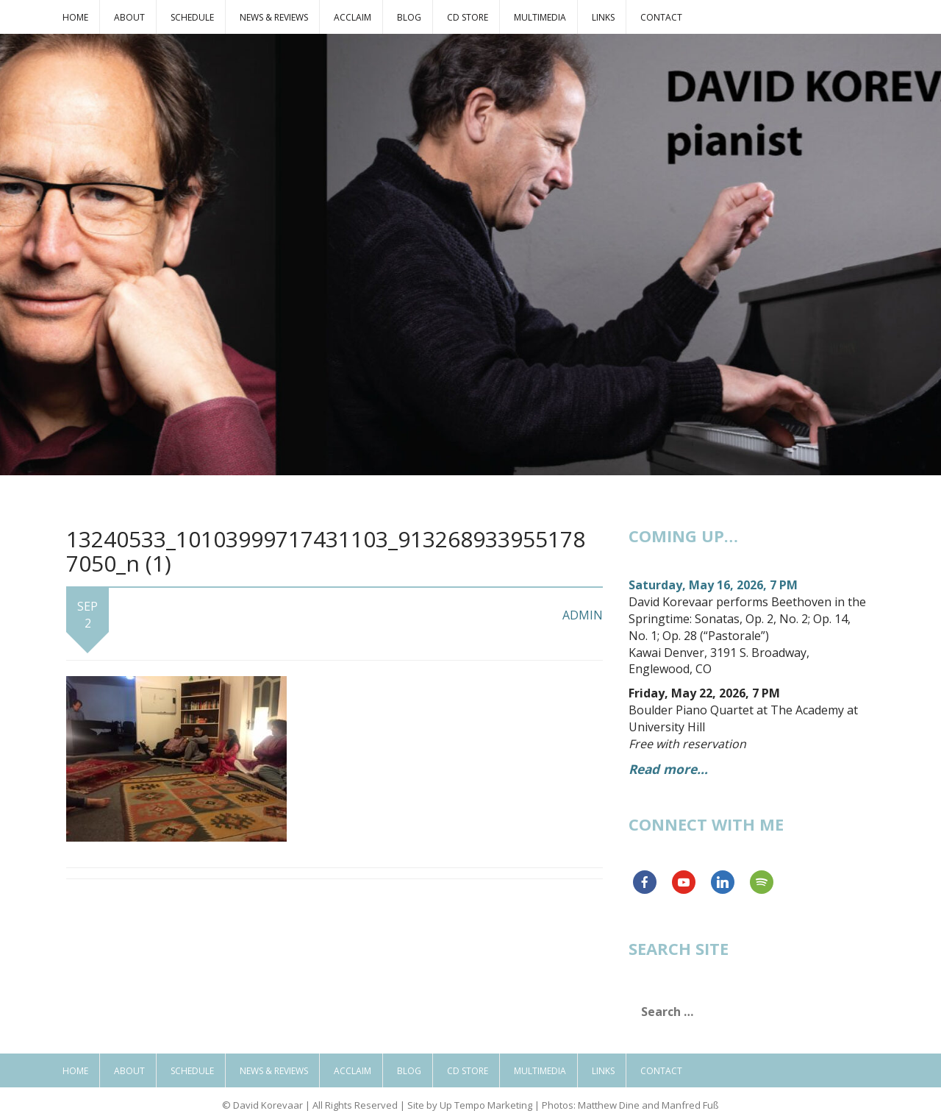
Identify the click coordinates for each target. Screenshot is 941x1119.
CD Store (467, 17)
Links (603, 17)
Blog (409, 17)
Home (75, 17)
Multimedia (540, 17)
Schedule (192, 17)
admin (582, 615)
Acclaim (352, 17)
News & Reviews (274, 17)
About (129, 17)
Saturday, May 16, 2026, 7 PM (713, 585)
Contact (661, 17)
